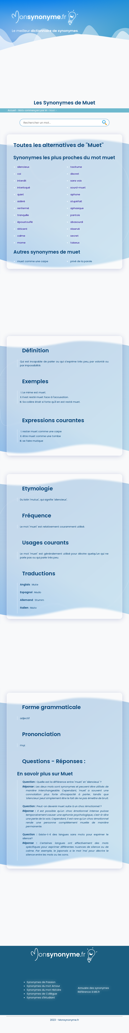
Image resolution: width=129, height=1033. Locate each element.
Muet (52, 110)
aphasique (77, 208)
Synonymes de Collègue (42, 993)
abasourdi (76, 222)
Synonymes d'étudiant (41, 997)
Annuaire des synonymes (93, 988)
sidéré (21, 201)
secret (74, 235)
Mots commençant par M (32, 110)
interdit (21, 180)
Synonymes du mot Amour (43, 986)
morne (21, 242)
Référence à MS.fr (89, 992)
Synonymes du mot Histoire (44, 990)
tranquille (23, 215)
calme (21, 235)
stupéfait (76, 201)
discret (74, 173)
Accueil (12, 110)
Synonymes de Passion (41, 982)
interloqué (23, 187)
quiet (20, 194)
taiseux (74, 242)
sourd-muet (78, 187)
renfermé (23, 208)
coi (19, 173)
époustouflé (25, 222)
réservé (75, 229)
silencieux (23, 167)
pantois (75, 215)
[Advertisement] (64, 73)
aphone (75, 194)
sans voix (76, 180)
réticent (22, 229)
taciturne (76, 167)
